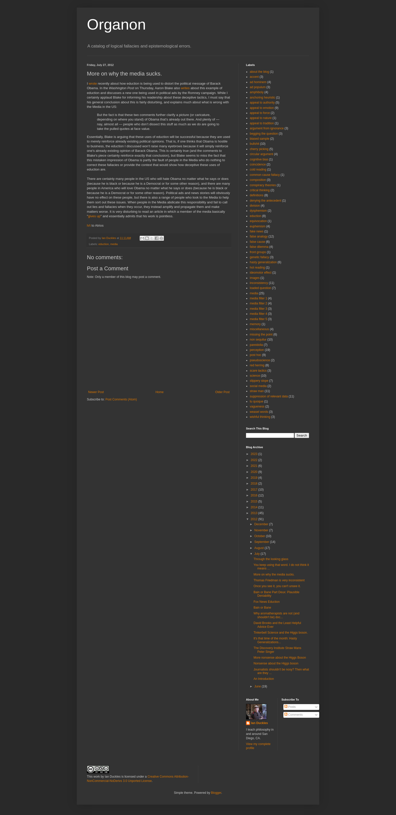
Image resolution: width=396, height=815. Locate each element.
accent (254, 77)
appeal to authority (262, 102)
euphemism (257, 226)
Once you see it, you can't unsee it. (277, 586)
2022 (254, 460)
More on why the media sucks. (274, 574)
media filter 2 (258, 303)
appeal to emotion (262, 108)
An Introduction (264, 679)
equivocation (258, 221)
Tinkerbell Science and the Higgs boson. (281, 632)
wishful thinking (260, 417)
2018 (254, 483)
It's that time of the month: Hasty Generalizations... (275, 640)
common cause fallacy (265, 175)
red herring (257, 365)
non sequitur (258, 339)
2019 (254, 478)
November (261, 530)
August (259, 548)
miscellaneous (259, 329)
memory (255, 324)
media (114, 244)
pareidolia (256, 345)
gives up (94, 216)
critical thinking (260, 190)
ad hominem (258, 82)
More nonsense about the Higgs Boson (280, 657)
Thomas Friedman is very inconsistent (279, 580)
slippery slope (259, 380)
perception (257, 350)
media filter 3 (258, 308)
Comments (293, 714)
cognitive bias (259, 159)
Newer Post (96, 392)
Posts (290, 707)
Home (160, 392)
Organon (116, 24)
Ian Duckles (259, 723)
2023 (254, 454)
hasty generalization (263, 262)
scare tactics (258, 370)
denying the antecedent (265, 200)
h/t (89, 225)
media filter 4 (258, 314)
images (255, 278)
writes (185, 88)
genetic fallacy (259, 257)
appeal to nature (261, 118)
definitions (256, 195)
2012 (254, 519)
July (257, 554)
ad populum (258, 87)
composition (258, 180)
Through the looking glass (271, 559)
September (262, 542)
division (255, 205)
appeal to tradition (262, 123)
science (255, 375)
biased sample (259, 138)
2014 (254, 507)
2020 (254, 472)
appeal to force (260, 113)
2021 (254, 466)
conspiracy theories (263, 185)
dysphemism (258, 210)
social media (258, 386)
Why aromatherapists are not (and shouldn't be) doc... (276, 615)
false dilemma (259, 247)
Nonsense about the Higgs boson (276, 663)
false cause (257, 242)
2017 (254, 489)
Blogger (216, 793)
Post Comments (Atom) (121, 399)
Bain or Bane (262, 607)
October (260, 536)
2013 (254, 513)
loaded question (260, 288)
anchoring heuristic (262, 97)
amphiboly (257, 92)
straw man (257, 391)
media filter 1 (258, 298)
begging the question (264, 133)
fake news (256, 231)
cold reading (258, 169)
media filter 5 (258, 319)
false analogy (259, 236)
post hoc (255, 355)
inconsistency (259, 283)
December (261, 524)
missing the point (261, 334)
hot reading (257, 267)
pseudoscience (260, 360)
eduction (103, 244)
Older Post (222, 392)
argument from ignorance (267, 128)
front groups (258, 252)
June (258, 686)
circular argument (261, 154)
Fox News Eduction (267, 602)
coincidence (258, 164)
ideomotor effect (260, 272)
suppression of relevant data (269, 396)
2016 (254, 495)
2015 (254, 501)
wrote (93, 83)
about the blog (259, 72)
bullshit (254, 144)
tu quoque (256, 401)
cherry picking (259, 149)
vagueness (257, 406)
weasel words (259, 412)
